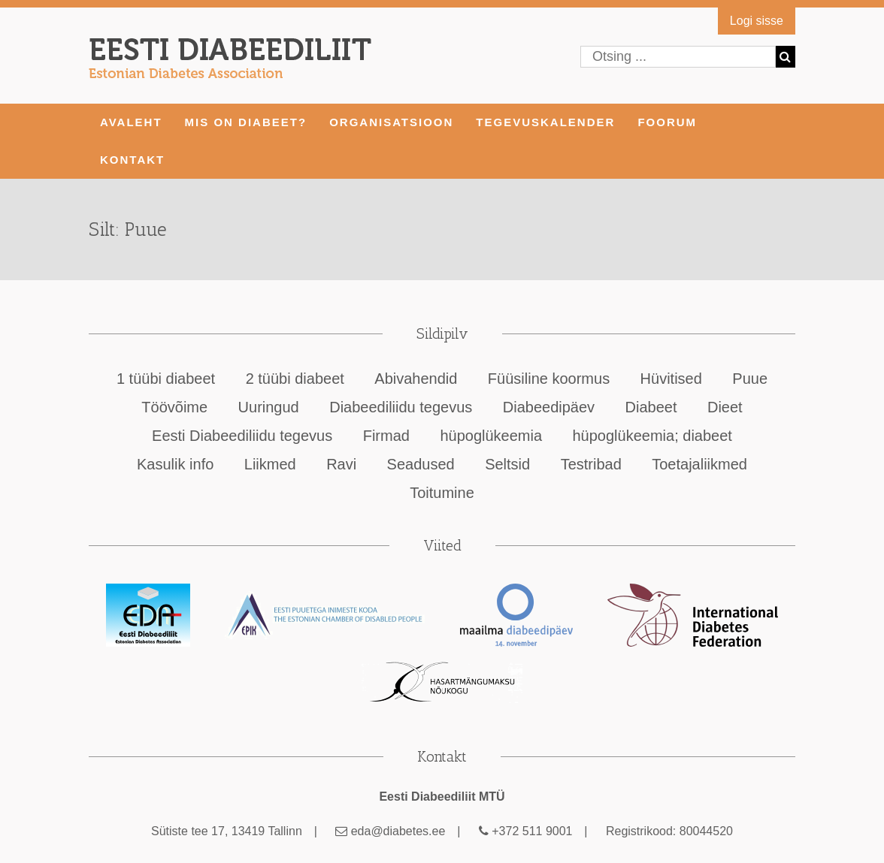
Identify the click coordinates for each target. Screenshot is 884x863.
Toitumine (442, 492)
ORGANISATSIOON (391, 122)
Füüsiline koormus (549, 378)
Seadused (421, 464)
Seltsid (507, 464)
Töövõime (174, 407)
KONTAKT (132, 159)
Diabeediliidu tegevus (400, 407)
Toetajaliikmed (699, 464)
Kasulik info (175, 464)
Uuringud (268, 407)
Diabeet (651, 407)
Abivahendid (415, 378)
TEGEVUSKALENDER (545, 122)
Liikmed (270, 464)
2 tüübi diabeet (295, 378)
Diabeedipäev (549, 407)
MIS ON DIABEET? (246, 122)
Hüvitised (671, 378)
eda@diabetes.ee (390, 831)
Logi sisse (756, 20)
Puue (749, 378)
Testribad (591, 464)
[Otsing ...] (678, 57)
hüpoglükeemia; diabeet (652, 435)
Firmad (386, 435)
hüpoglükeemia (491, 435)
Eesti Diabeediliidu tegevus (242, 435)
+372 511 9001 (526, 831)
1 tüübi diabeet (166, 378)
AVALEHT (131, 122)
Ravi (341, 464)
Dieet (725, 407)
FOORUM (667, 122)
